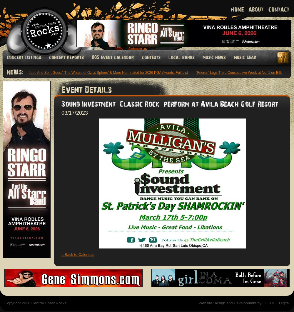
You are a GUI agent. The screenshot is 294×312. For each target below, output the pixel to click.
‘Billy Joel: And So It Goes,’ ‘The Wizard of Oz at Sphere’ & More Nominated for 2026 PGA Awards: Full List (104, 73)
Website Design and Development (227, 303)
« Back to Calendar (77, 254)
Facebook (283, 58)
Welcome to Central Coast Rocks (37, 25)
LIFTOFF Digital (276, 303)
